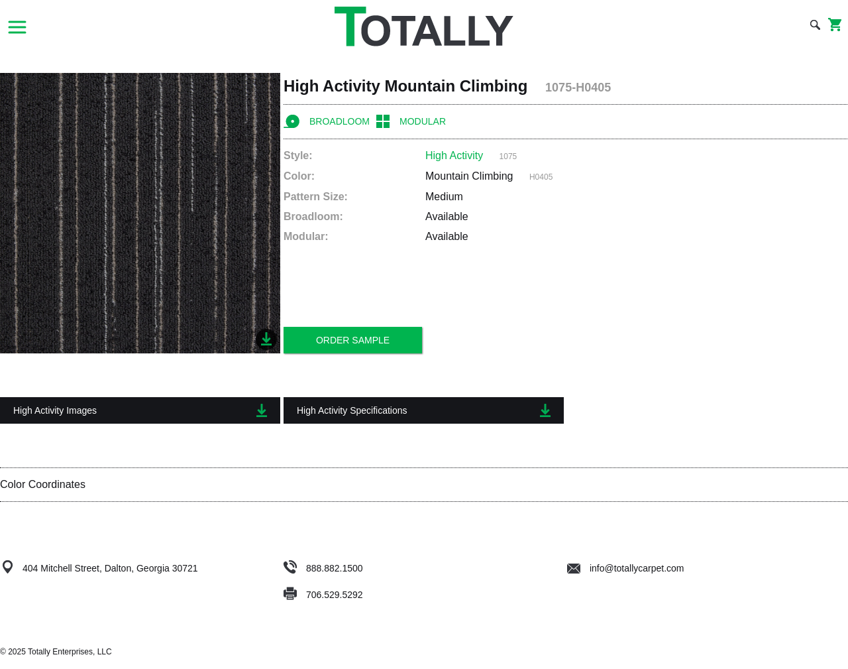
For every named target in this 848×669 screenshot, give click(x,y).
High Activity (454, 155)
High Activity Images (140, 410)
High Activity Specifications (424, 410)
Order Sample (353, 340)
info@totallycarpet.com (625, 568)
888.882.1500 (334, 568)
